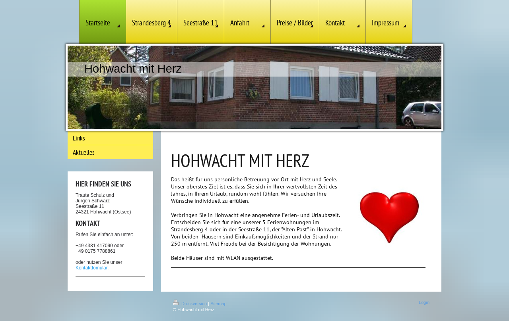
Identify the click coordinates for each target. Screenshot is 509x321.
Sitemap (218, 303)
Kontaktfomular (91, 268)
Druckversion (190, 303)
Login (424, 302)
